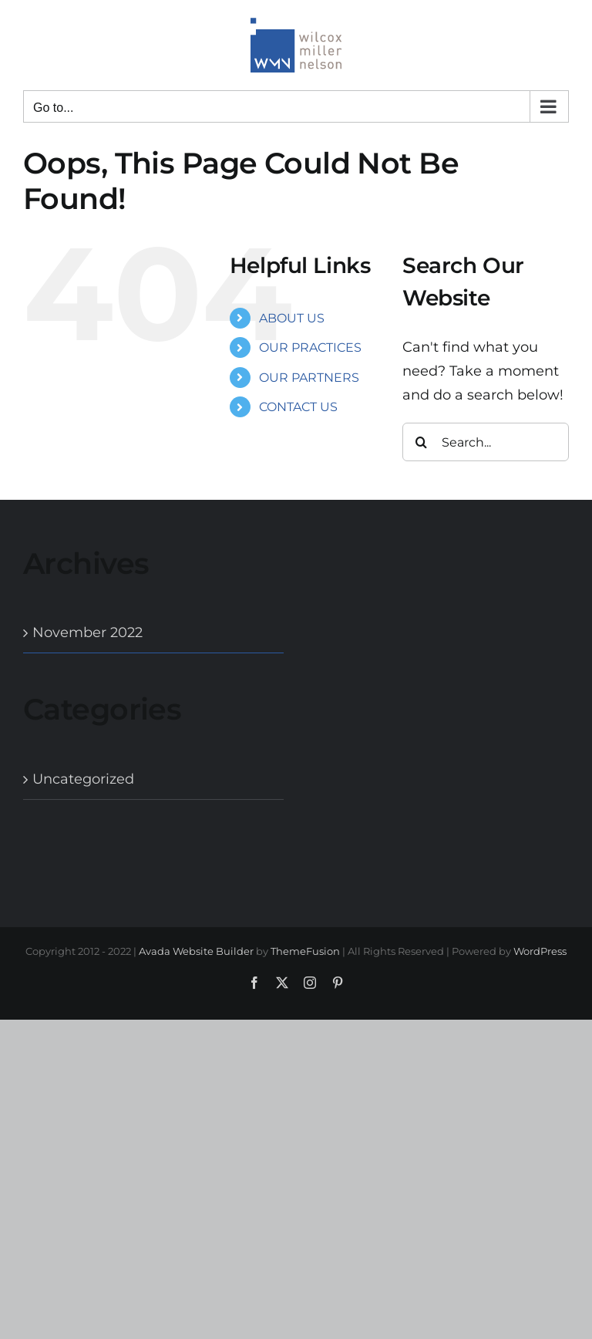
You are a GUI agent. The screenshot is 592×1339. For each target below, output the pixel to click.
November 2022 (87, 632)
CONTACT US (298, 407)
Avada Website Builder (196, 951)
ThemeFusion (305, 951)
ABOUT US (292, 318)
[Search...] (485, 442)
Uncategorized (83, 779)
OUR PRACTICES (310, 347)
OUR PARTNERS (309, 377)
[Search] (421, 442)
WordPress (540, 951)
